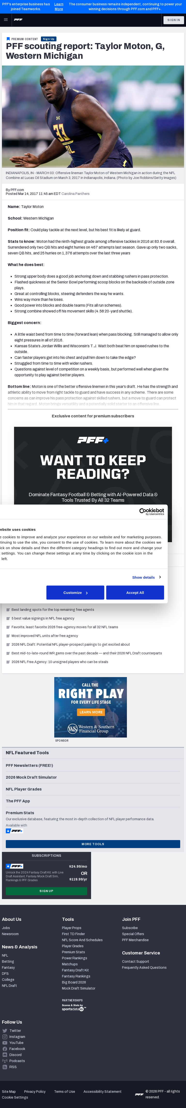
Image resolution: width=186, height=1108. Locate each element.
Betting (8, 961)
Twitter (15, 1031)
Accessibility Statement (103, 1091)
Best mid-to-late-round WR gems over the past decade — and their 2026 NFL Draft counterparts (84, 653)
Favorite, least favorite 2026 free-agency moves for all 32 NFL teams (62, 627)
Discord (15, 1055)
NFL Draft (9, 986)
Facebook (17, 1049)
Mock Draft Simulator (78, 988)
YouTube (16, 1043)
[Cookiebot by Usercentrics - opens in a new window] (159, 512)
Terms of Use (64, 1091)
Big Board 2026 (74, 982)
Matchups (70, 964)
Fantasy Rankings (76, 976)
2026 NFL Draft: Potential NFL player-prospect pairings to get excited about (68, 644)
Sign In (173, 20)
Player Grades (73, 946)
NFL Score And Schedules (82, 940)
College (8, 980)
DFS (5, 973)
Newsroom (10, 934)
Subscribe (130, 928)
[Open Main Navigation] (6, 20)
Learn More (58, 6)
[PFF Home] (18, 20)
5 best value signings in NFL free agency (40, 618)
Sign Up (49, 38)
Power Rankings (74, 958)
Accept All (151, 593)
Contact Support (135, 961)
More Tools (93, 844)
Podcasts (17, 1061)
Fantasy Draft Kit (75, 970)
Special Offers (133, 934)
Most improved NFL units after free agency (42, 636)
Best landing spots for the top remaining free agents (50, 610)
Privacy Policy (35, 1091)
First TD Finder (73, 934)
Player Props (71, 928)
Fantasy (8, 967)
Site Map (9, 1091)
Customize (92, 593)
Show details (160, 577)
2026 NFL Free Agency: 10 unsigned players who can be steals (57, 662)
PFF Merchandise (135, 940)
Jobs (6, 928)
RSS (13, 1067)
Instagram (17, 1037)
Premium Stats (73, 952)
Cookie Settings (15, 1097)
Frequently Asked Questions (144, 967)
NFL (5, 955)
